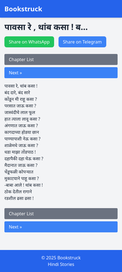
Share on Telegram (82, 42)
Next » (15, 73)
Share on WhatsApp (29, 42)
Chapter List (21, 59)
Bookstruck (23, 8)
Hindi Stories (61, 264)
